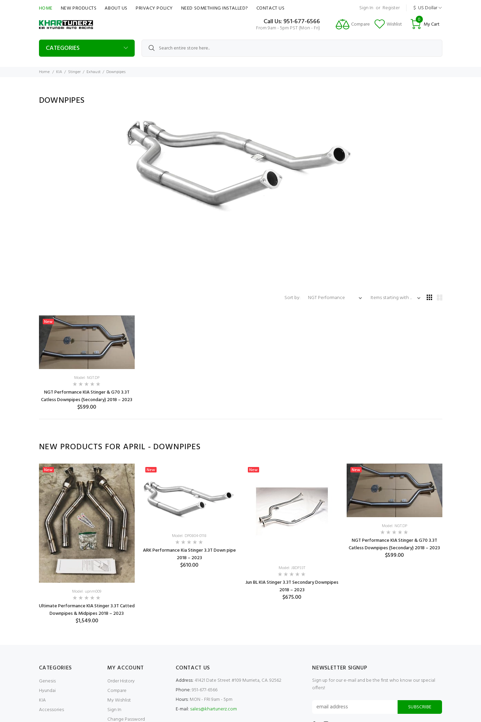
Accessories (51, 710)
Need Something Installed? (214, 8)
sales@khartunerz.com (213, 709)
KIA (59, 72)
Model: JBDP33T (292, 568)
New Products (79, 8)
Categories (63, 48)
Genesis (47, 681)
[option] (87, 544)
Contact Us (270, 8)
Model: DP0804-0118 (189, 536)
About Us (116, 8)
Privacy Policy (154, 8)
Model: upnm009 (86, 591)
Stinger (74, 72)
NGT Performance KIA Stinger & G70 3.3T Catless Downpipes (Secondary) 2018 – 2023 (86, 396)
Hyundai (47, 691)
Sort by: (293, 298)
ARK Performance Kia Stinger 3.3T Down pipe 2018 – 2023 (189, 554)
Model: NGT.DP (86, 377)
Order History (121, 681)
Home (46, 8)
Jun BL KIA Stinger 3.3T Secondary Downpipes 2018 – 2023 (291, 586)
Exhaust (93, 72)
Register (391, 8)
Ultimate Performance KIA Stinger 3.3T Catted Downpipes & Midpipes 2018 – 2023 (87, 610)
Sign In (366, 8)
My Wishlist (119, 700)
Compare (116, 691)
